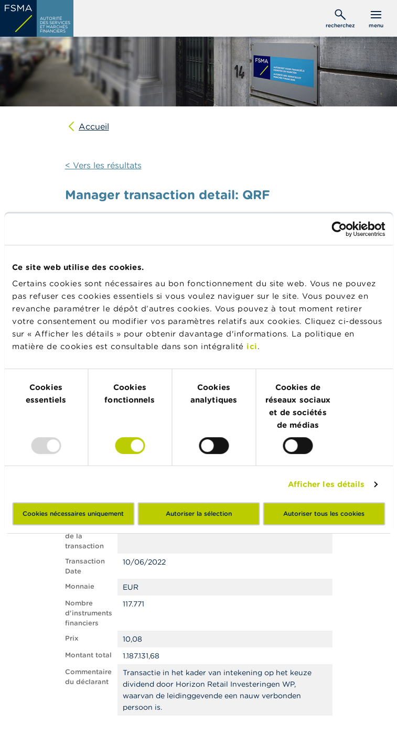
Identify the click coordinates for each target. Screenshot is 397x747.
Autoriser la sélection (199, 513)
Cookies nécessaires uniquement (73, 513)
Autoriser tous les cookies (323, 513)
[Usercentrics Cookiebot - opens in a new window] (339, 229)
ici (251, 346)
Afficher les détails (326, 484)
